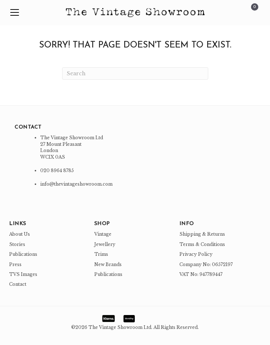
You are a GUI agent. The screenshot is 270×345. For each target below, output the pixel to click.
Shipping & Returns (202, 234)
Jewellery (104, 244)
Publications (23, 254)
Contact (17, 284)
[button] (14, 13)
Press (15, 264)
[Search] (135, 73)
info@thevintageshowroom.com (76, 184)
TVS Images (23, 274)
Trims (101, 254)
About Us (19, 234)
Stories (17, 244)
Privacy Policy (196, 254)
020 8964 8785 (57, 170)
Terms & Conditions (202, 244)
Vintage (102, 234)
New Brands (108, 264)
